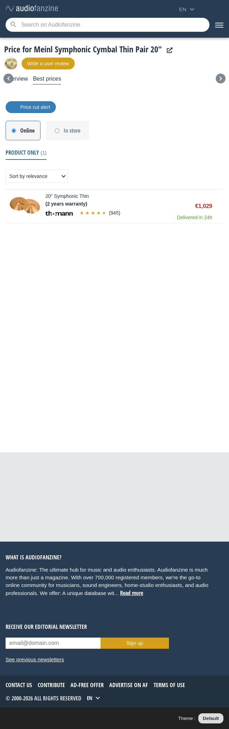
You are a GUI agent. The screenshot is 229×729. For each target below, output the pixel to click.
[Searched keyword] (107, 25)
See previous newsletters (35, 659)
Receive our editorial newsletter (46, 627)
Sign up (134, 643)
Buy (220, 206)
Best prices (47, 79)
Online (27, 130)
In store (72, 130)
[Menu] (219, 25)
